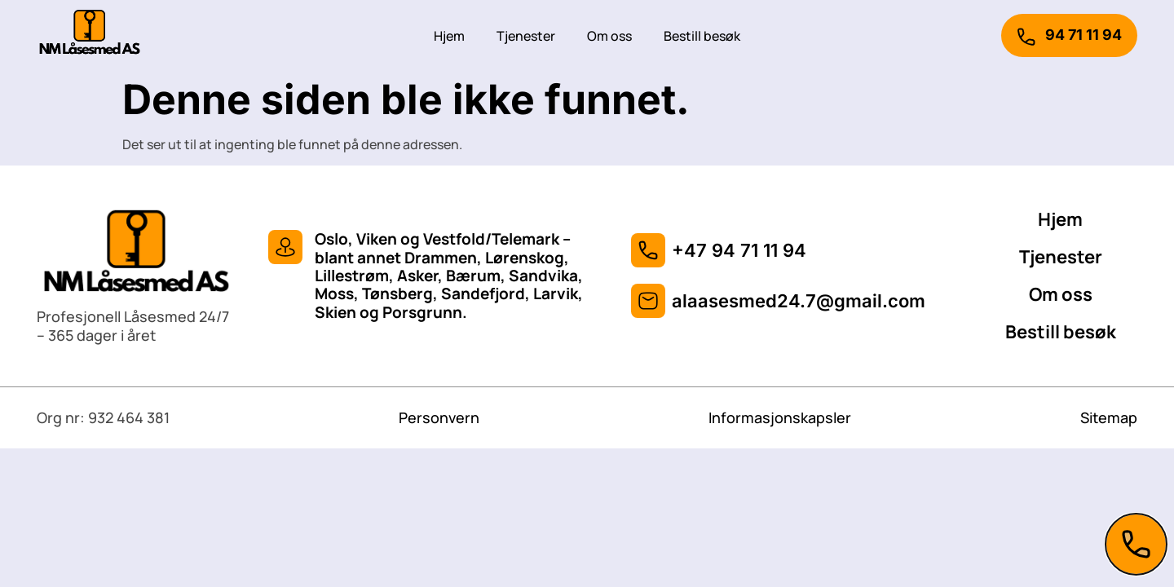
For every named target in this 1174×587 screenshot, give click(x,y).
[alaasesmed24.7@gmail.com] (648, 301)
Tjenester (526, 36)
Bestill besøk (702, 36)
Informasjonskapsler (779, 417)
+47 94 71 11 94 (739, 250)
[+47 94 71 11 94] (648, 250)
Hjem (449, 36)
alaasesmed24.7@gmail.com (798, 300)
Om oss (609, 36)
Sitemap (1108, 417)
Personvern (439, 417)
